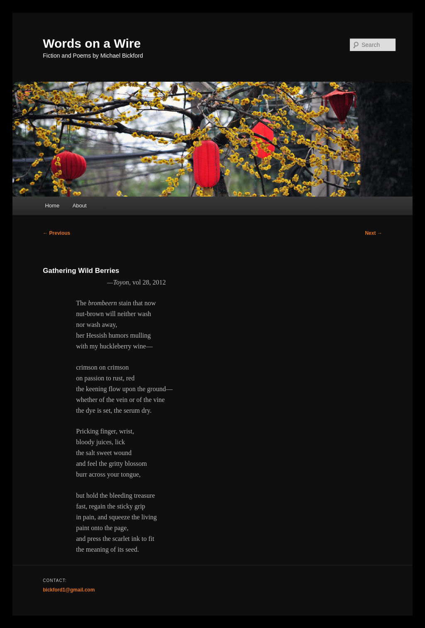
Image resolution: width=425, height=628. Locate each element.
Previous (56, 233)
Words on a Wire (92, 43)
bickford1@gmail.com (69, 590)
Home (52, 205)
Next (373, 233)
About (80, 205)
